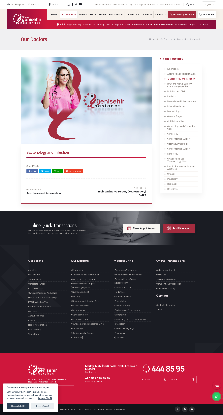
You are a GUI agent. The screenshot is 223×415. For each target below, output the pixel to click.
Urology (171, 174)
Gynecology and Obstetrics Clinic (181, 127)
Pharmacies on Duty (122, 4)
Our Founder (34, 274)
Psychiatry (172, 179)
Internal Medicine (176, 106)
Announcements (103, 4)
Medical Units (86, 14)
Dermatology (174, 111)
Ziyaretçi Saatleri (84, 409)
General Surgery (175, 116)
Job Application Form (145, 3)
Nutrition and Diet (176, 91)
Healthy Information (37, 324)
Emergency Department (126, 270)
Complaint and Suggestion (168, 283)
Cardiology (172, 134)
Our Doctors (66, 14)
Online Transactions (109, 14)
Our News (32, 311)
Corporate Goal (35, 288)
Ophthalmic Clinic (175, 121)
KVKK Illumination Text (38, 302)
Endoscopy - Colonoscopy (127, 310)
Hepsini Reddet (42, 406)
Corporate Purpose (37, 283)
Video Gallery (34, 334)
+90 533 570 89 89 (97, 378)
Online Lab (161, 274)
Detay (204, 24)
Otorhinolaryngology (177, 144)
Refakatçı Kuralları (67, 409)
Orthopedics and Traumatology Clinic (177, 160)
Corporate (131, 14)
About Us (32, 270)
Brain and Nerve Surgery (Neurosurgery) (125, 281)
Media (146, 14)
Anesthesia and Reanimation (43, 193)
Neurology (172, 154)
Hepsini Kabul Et (18, 406)
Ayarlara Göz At (45, 398)
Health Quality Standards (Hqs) (43, 297)
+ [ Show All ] (77, 337)
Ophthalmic (120, 314)
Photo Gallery (34, 329)
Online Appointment (179, 14)
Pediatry (171, 96)
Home (53, 14)
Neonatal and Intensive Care (181, 101)
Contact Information (165, 305)
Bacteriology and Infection (181, 79)
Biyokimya (172, 189)
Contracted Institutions (39, 306)
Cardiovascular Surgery (178, 139)
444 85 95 (210, 14)
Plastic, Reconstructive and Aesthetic (181, 167)
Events (31, 320)
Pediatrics (119, 292)
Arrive (55, 4)
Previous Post (34, 189)
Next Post (140, 188)
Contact (159, 14)
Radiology (172, 184)
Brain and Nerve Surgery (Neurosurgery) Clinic (179, 85)
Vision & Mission (35, 279)
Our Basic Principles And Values (42, 293)
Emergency (173, 69)
